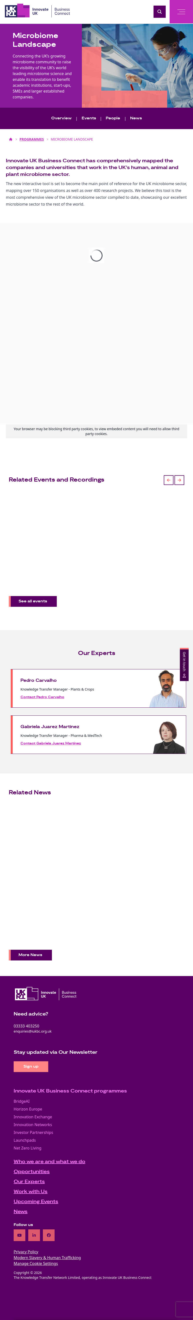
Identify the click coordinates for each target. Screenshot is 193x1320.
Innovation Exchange (33, 1117)
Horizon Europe (28, 1109)
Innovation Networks (33, 1124)
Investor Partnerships (33, 1132)
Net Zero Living (27, 1148)
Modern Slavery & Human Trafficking (47, 1257)
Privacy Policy (26, 1251)
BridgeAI (22, 1101)
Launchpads (25, 1140)
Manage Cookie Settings (36, 1263)
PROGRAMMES (31, 139)
